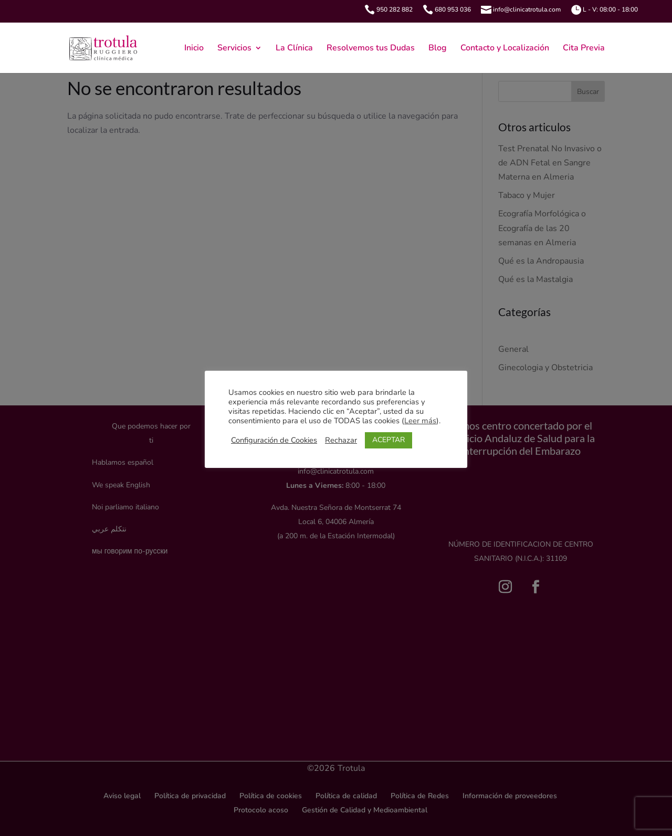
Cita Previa (584, 49)
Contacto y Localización (504, 49)
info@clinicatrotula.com (527, 9)
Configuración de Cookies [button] (274, 440)
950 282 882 (394, 9)
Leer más (420, 420)
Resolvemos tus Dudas (371, 49)
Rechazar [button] (341, 440)
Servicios (234, 49)
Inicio (194, 49)
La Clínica (294, 49)
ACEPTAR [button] (388, 440)
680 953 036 (453, 9)
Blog (437, 49)
